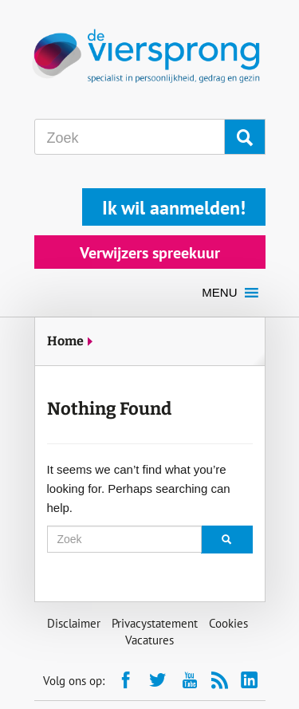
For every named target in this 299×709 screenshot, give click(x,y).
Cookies (228, 623)
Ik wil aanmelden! (174, 207)
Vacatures (149, 640)
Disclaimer (73, 623)
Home (65, 341)
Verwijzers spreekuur (150, 252)
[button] (219, 293)
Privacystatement (155, 623)
